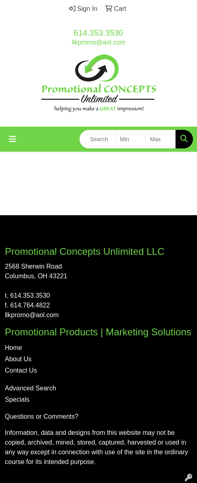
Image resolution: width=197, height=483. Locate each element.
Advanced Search (30, 388)
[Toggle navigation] (12, 139)
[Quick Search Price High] (161, 139)
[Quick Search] (97, 139)
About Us (18, 359)
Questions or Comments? (41, 416)
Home (13, 347)
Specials (17, 399)
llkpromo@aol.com (99, 42)
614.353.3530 (98, 32)
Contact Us (21, 370)
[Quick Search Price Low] (131, 139)
